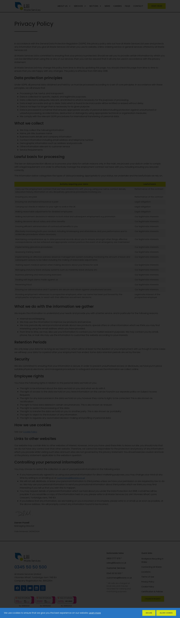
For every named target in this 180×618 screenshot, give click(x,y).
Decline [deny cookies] (149, 613)
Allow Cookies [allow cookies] (166, 613)
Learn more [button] (95, 612)
